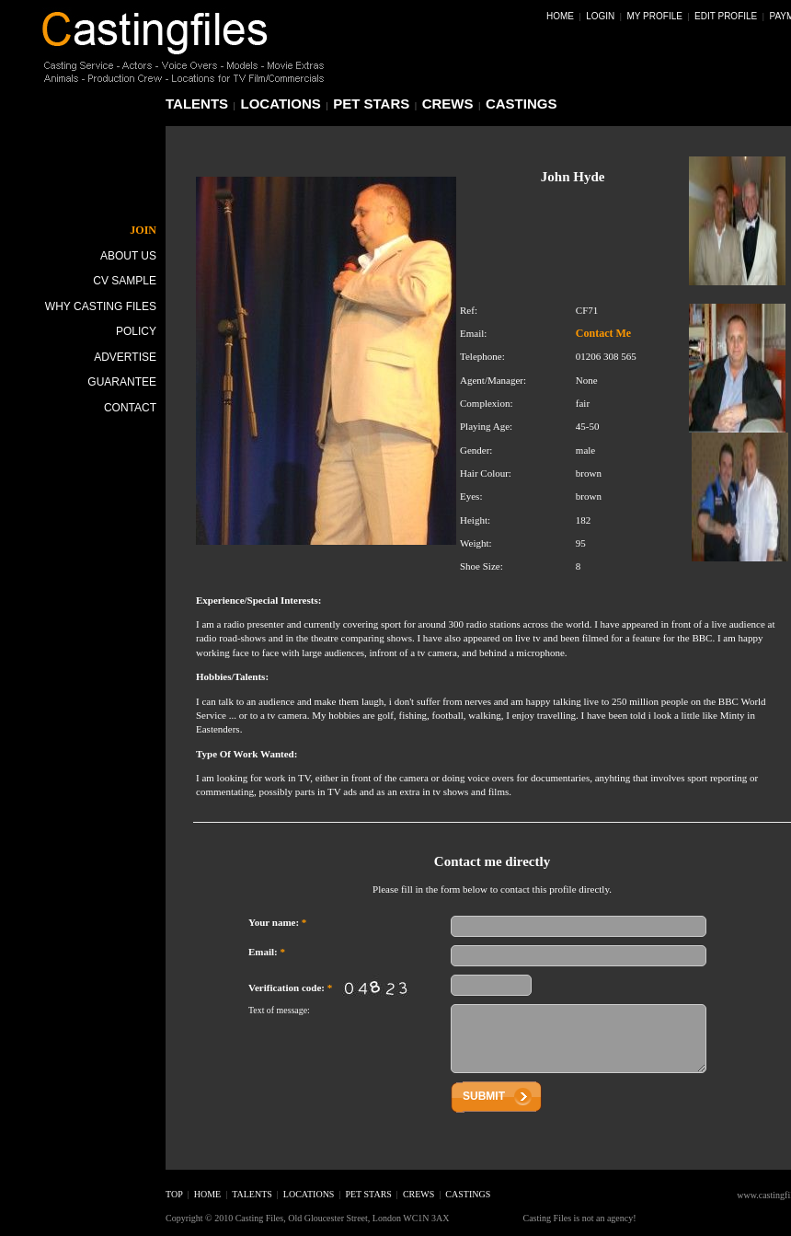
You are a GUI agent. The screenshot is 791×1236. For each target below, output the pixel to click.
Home (560, 16)
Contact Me (603, 333)
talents (197, 103)
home (207, 1194)
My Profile (654, 16)
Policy (136, 331)
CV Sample (124, 280)
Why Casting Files (100, 306)
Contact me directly (492, 861)
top (174, 1194)
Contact (130, 407)
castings (521, 103)
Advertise (125, 357)
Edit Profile (725, 16)
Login (600, 16)
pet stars (371, 103)
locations (281, 103)
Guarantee (121, 381)
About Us (128, 255)
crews (448, 103)
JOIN (143, 230)
